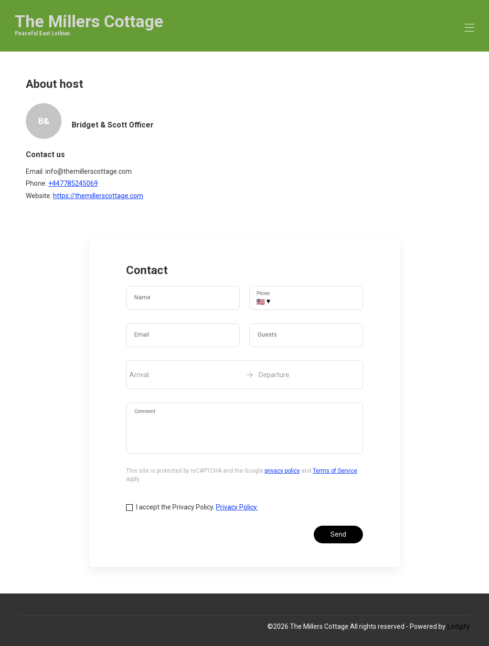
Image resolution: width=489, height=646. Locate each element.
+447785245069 (73, 183)
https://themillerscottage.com (98, 196)
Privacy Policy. (237, 507)
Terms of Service (335, 470)
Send (338, 534)
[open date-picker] (244, 374)
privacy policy (282, 470)
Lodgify (458, 626)
